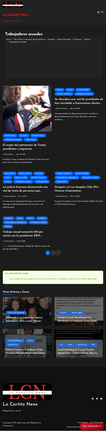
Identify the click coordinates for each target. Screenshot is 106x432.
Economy (63, 314)
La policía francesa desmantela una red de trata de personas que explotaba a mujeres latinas (26, 191)
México (19, 219)
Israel (70, 346)
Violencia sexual (41, 182)
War (93, 346)
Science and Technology (16, 314)
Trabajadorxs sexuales (12, 139)
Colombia (39, 174)
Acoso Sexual (9, 174)
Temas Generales (82, 174)
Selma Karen (9, 242)
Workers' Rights (77, 314)
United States (62, 182)
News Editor (8, 155)
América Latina (25, 174)
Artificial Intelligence (15, 342)
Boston (59, 90)
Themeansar (8, 427)
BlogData (34, 424)
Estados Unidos (38, 135)
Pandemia (41, 219)
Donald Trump (10, 135)
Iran (61, 346)
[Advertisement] (53, 60)
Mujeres (30, 219)
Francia (7, 182)
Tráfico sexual (30, 139)
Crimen (69, 90)
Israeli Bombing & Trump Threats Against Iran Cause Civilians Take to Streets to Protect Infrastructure (77, 354)
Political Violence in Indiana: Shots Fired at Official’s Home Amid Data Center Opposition (25, 354)
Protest (30, 342)
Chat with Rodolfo (92, 426)
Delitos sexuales (20, 178)
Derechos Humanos (38, 178)
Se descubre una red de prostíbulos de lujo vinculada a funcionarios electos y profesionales (78, 103)
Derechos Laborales (64, 174)
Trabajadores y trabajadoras (67, 178)
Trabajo (8, 227)
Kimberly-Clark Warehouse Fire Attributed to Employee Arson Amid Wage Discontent (76, 322)
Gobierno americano (64, 94)
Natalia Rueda (61, 109)
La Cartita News (15, 15)
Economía (23, 135)
